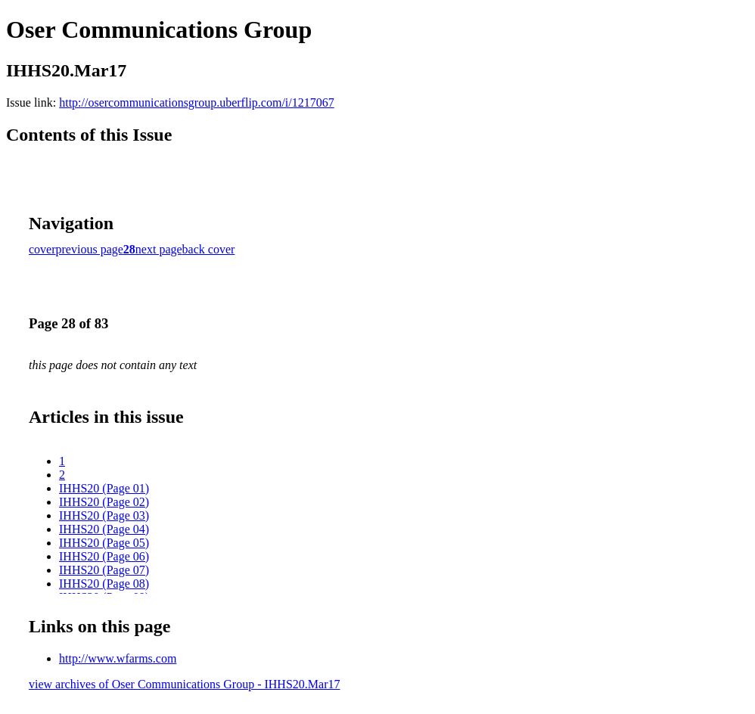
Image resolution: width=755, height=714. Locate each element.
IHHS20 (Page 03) (104, 515)
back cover (208, 249)
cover (42, 249)
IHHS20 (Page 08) (104, 583)
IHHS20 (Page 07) (104, 569)
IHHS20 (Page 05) (104, 542)
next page (158, 249)
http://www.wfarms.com (117, 658)
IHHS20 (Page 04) (104, 529)
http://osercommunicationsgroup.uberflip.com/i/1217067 (196, 102)
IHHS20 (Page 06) (104, 556)
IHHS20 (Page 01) (104, 488)
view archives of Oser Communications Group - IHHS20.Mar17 (184, 684)
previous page (89, 249)
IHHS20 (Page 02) (104, 501)
